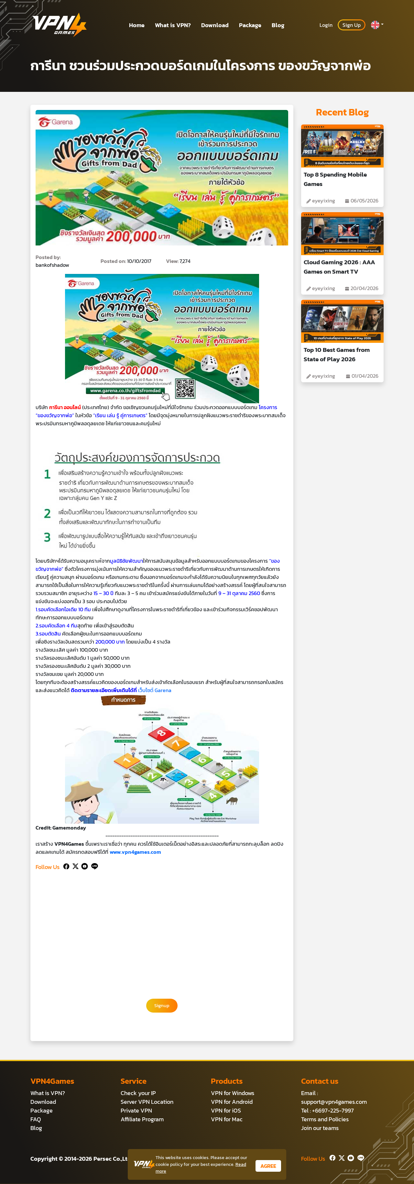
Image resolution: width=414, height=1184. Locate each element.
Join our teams (320, 1128)
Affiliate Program (142, 1119)
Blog (278, 25)
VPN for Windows (232, 1093)
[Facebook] (65, 865)
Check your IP (138, 1093)
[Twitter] (74, 865)
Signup (162, 1006)
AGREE (268, 1166)
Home (137, 25)
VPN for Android (232, 1102)
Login (326, 25)
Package (250, 25)
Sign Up (352, 25)
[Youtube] (83, 865)
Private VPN (136, 1110)
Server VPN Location (147, 1102)
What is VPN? (173, 25)
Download (215, 25)
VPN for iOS (226, 1110)
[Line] (93, 865)
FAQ (35, 1119)
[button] (377, 24)
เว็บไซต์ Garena (154, 690)
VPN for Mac (227, 1119)
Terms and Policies (325, 1119)
